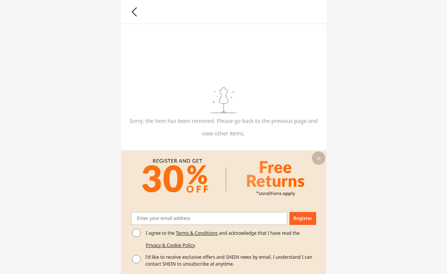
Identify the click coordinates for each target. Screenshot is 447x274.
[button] (318, 158)
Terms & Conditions (197, 233)
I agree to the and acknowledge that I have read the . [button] (223, 239)
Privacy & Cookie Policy (170, 245)
